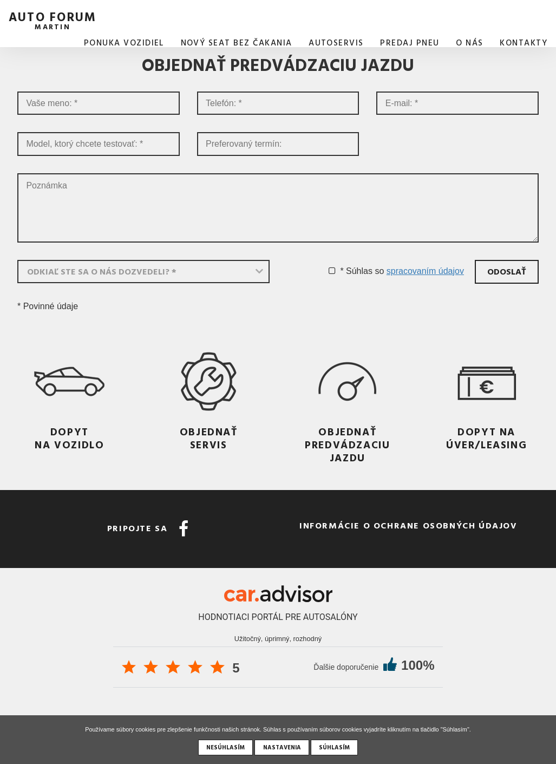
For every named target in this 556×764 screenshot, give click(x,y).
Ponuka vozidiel (124, 42)
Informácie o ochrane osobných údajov (408, 525)
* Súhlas (356, 271)
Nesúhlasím (225, 747)
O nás (469, 42)
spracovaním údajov (425, 271)
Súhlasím (334, 747)
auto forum (52, 19)
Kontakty (523, 42)
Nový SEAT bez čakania (236, 42)
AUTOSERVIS (336, 42)
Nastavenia (282, 747)
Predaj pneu (409, 42)
